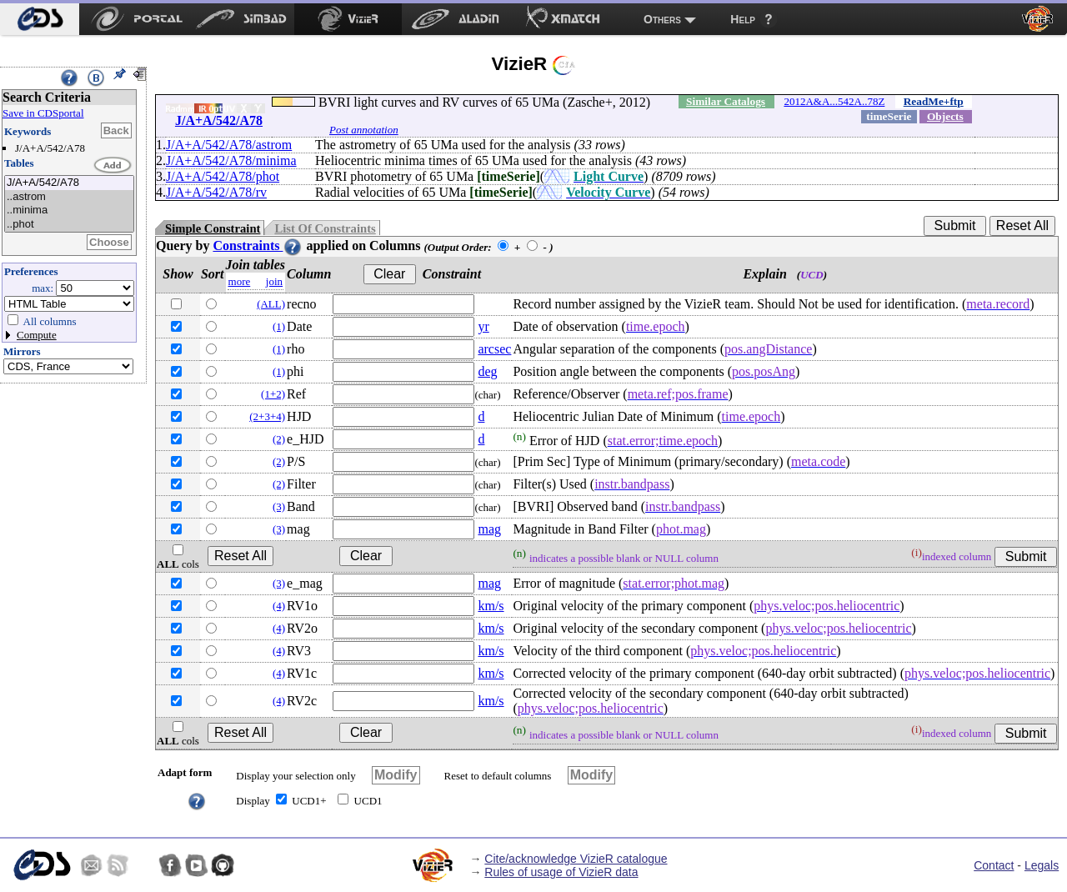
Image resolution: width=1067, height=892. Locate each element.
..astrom (69, 197)
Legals (1041, 865)
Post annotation (363, 129)
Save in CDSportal (43, 113)
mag (489, 529)
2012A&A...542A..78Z (834, 101)
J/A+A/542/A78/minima (231, 160)
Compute (37, 334)
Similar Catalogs (725, 101)
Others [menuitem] (662, 19)
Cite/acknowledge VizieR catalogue (575, 858)
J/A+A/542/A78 (69, 183)
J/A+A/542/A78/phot (222, 176)
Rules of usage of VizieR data (561, 872)
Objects (945, 116)
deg (487, 371)
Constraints (258, 245)
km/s (490, 606)
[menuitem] (39, 19)
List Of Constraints (324, 228)
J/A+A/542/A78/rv (216, 192)
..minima (69, 210)
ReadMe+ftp (934, 101)
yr (483, 326)
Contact (994, 865)
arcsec (494, 349)
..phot (69, 225)
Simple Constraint (212, 228)
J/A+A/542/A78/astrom (229, 145)
